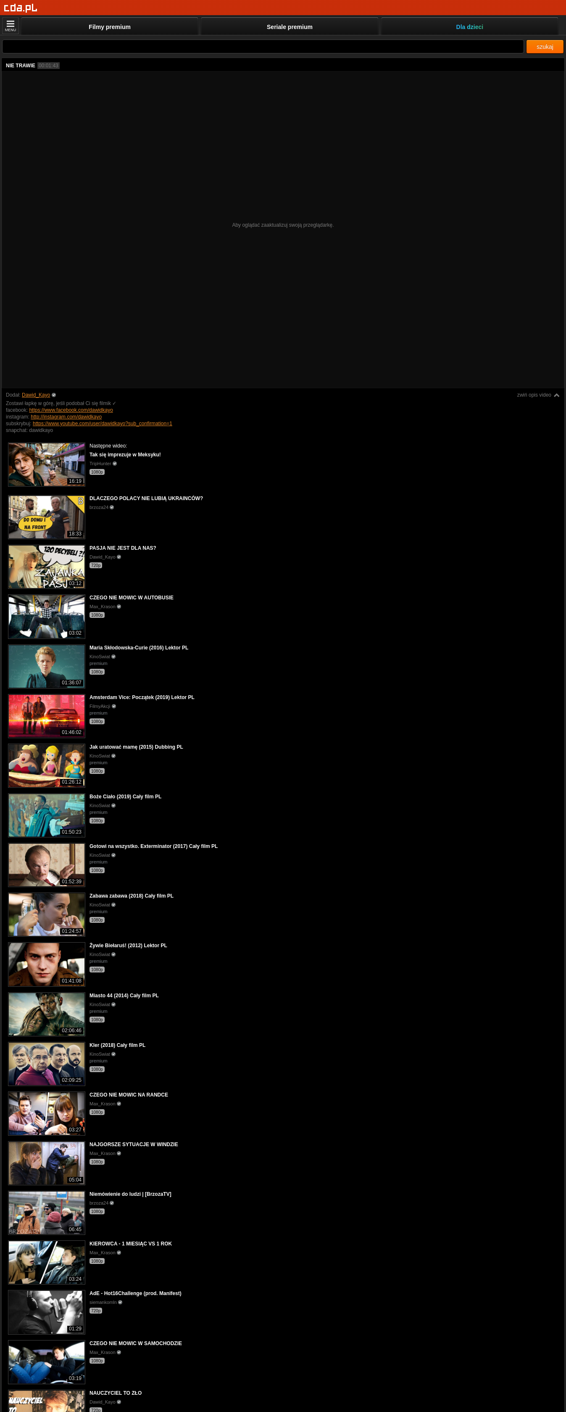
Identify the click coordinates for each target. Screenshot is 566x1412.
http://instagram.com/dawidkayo (66, 417)
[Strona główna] (20, 8)
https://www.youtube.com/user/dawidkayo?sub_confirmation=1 (102, 424)
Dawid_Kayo (36, 395)
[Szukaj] (263, 46)
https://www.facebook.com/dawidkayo (71, 410)
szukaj (545, 46)
